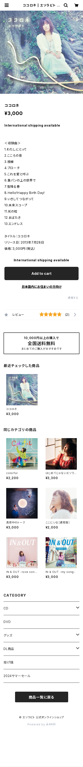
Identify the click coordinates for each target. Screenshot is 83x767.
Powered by (41, 724)
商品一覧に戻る (41, 697)
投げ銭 (8, 662)
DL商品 (9, 649)
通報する (73, 297)
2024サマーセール (17, 676)
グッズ (8, 635)
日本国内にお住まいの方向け (42, 287)
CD (6, 608)
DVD (7, 622)
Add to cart (41, 273)
